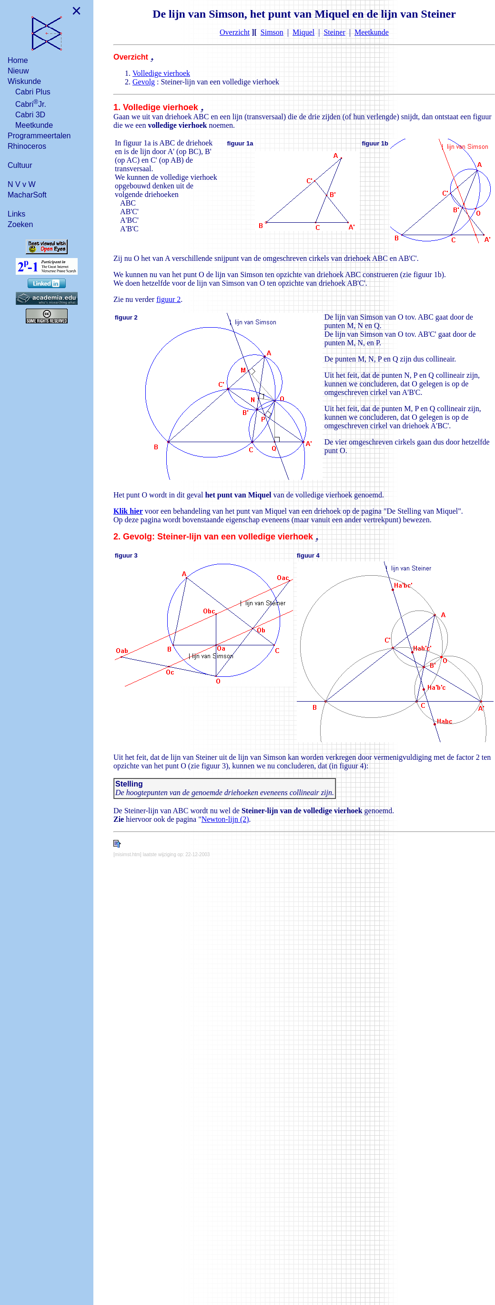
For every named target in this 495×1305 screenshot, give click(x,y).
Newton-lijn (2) (225, 819)
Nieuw (18, 71)
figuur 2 (168, 299)
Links (16, 214)
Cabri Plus (33, 92)
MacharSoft (27, 195)
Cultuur (20, 165)
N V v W (22, 184)
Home (18, 60)
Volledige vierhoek (161, 73)
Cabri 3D (30, 115)
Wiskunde (24, 81)
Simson (272, 32)
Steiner (334, 32)
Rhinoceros (27, 146)
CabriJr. (30, 103)
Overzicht (235, 32)
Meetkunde (34, 125)
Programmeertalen (39, 136)
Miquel (303, 32)
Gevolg (143, 82)
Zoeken (20, 224)
